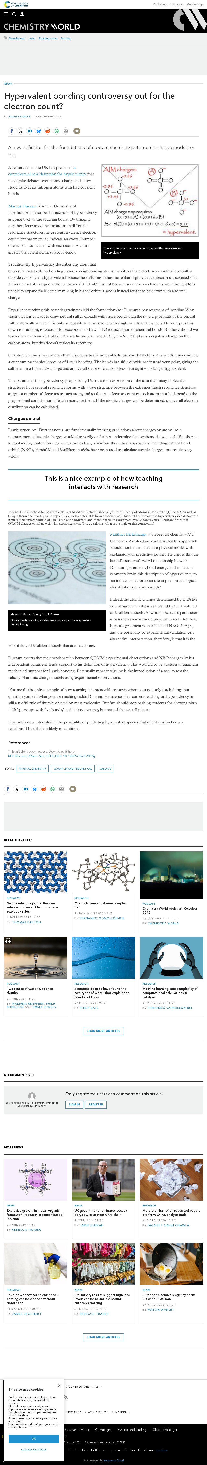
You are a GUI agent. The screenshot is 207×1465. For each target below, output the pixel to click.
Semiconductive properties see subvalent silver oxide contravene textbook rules (32, 907)
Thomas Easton (26, 922)
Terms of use (74, 1412)
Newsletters (17, 38)
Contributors (79, 1386)
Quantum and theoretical (73, 768)
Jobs (32, 38)
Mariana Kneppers (28, 1004)
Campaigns (103, 1430)
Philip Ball (89, 1008)
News (8, 84)
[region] (33, 1420)
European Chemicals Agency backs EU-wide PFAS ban (168, 1297)
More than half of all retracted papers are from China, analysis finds (171, 1213)
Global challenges (165, 1430)
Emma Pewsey (45, 1007)
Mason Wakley (161, 1309)
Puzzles (66, 38)
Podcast (149, 903)
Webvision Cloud (114, 1460)
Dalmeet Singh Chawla (168, 1225)
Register (96, 1104)
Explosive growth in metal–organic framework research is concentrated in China (34, 1215)
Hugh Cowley (20, 116)
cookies (161, 1450)
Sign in (74, 1104)
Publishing (160, 4)
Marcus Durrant (22, 206)
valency (105, 768)
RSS (96, 1386)
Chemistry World (163, 923)
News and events (76, 1430)
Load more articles (103, 1031)
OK (34, 1438)
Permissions (119, 1412)
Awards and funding (132, 1430)
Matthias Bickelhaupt (128, 534)
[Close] (59, 1385)
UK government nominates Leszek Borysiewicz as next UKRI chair (100, 1213)
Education (176, 4)
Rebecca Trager (26, 1229)
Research (14, 898)
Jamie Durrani (92, 1225)
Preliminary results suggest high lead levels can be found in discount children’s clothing (102, 1299)
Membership (195, 4)
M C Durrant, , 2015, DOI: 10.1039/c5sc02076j (52, 756)
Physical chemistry (32, 768)
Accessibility (97, 1412)
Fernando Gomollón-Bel (102, 918)
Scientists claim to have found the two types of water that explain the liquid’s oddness (101, 993)
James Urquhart (27, 1314)
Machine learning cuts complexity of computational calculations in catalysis (170, 993)
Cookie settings (34, 1449)
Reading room (48, 38)
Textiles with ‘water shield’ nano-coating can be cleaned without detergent (32, 1299)
